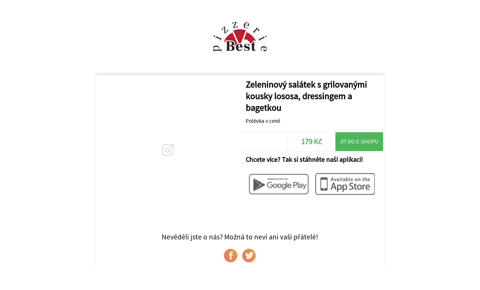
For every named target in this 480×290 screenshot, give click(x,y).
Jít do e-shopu (359, 141)
